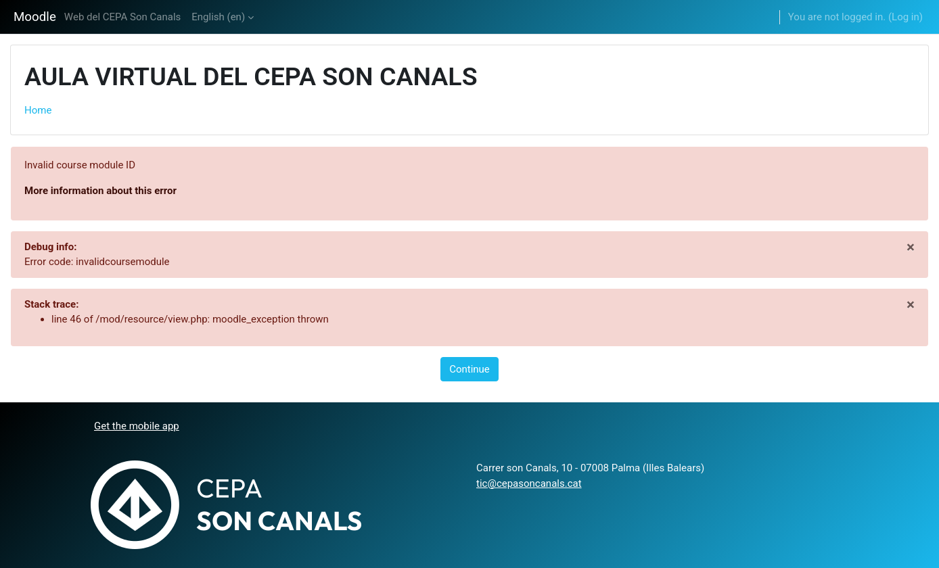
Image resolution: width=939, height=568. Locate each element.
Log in (905, 17)
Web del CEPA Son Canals (122, 17)
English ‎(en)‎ (218, 17)
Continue (469, 369)
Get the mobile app (136, 426)
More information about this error (100, 191)
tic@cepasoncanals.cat (529, 483)
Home (37, 110)
